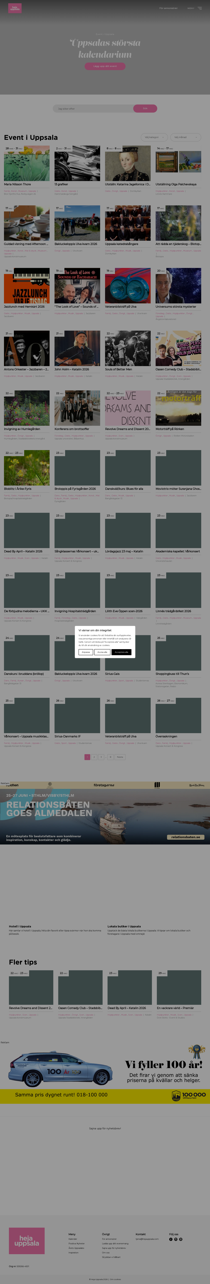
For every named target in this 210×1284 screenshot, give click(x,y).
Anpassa (86, 652)
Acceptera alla (121, 652)
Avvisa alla (102, 652)
